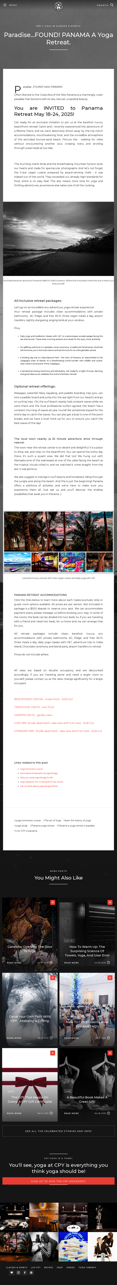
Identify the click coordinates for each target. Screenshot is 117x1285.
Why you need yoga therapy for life (36, 777)
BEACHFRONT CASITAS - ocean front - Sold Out (43, 699)
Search (102, 5)
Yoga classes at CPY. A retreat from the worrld (41, 782)
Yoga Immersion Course (31, 769)
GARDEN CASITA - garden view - (33, 715)
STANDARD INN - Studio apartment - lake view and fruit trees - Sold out (58, 731)
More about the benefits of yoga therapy (39, 773)
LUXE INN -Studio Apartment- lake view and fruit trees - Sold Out (54, 723)
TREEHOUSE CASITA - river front (34, 707)
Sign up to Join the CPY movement (58, 1185)
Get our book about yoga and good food (39, 786)
